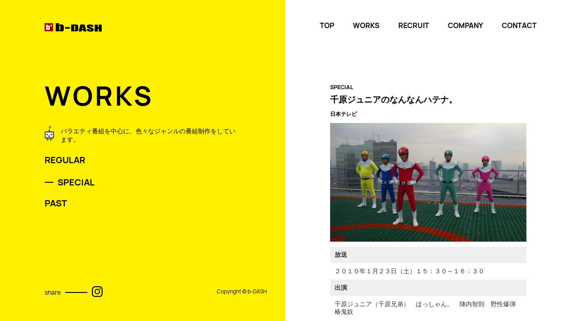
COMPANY (465, 25)
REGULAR (65, 160)
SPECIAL (76, 182)
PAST (56, 203)
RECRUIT (413, 25)
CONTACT (519, 25)
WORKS (366, 25)
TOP (327, 25)
